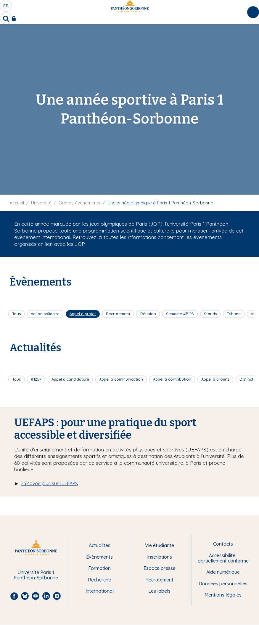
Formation (99, 568)
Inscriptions (159, 557)
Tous (16, 313)
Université (41, 203)
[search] (6, 18)
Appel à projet (83, 313)
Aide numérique (223, 572)
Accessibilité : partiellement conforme (223, 558)
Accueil (16, 203)
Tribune (234, 313)
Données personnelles (223, 583)
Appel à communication (121, 379)
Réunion (148, 313)
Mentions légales (223, 594)
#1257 (36, 379)
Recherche (99, 579)
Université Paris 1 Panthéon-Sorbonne (36, 575)
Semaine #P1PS (180, 313)
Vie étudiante (159, 545)
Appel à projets (215, 379)
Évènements (99, 557)
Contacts (223, 544)
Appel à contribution (172, 379)
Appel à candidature (70, 379)
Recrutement (118, 313)
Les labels (159, 591)
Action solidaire (45, 313)
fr (6, 7)
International (100, 591)
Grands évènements (79, 203)
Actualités (99, 545)
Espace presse (160, 568)
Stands (210, 313)
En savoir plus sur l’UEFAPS (49, 483)
